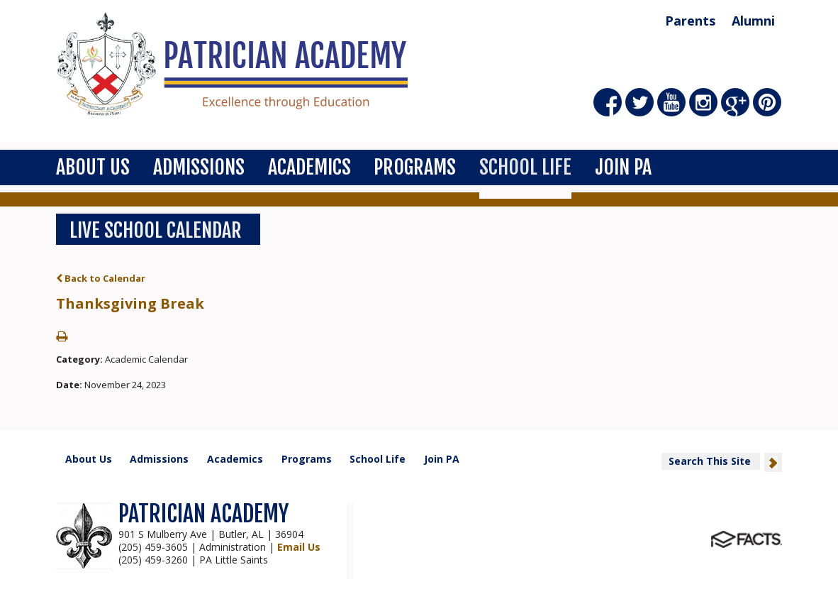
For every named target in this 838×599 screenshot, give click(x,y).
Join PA (623, 167)
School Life (525, 167)
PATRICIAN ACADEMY (203, 514)
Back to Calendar (100, 278)
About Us (93, 167)
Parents (690, 20)
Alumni (753, 20)
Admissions (199, 167)
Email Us (298, 547)
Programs (415, 167)
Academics (309, 167)
